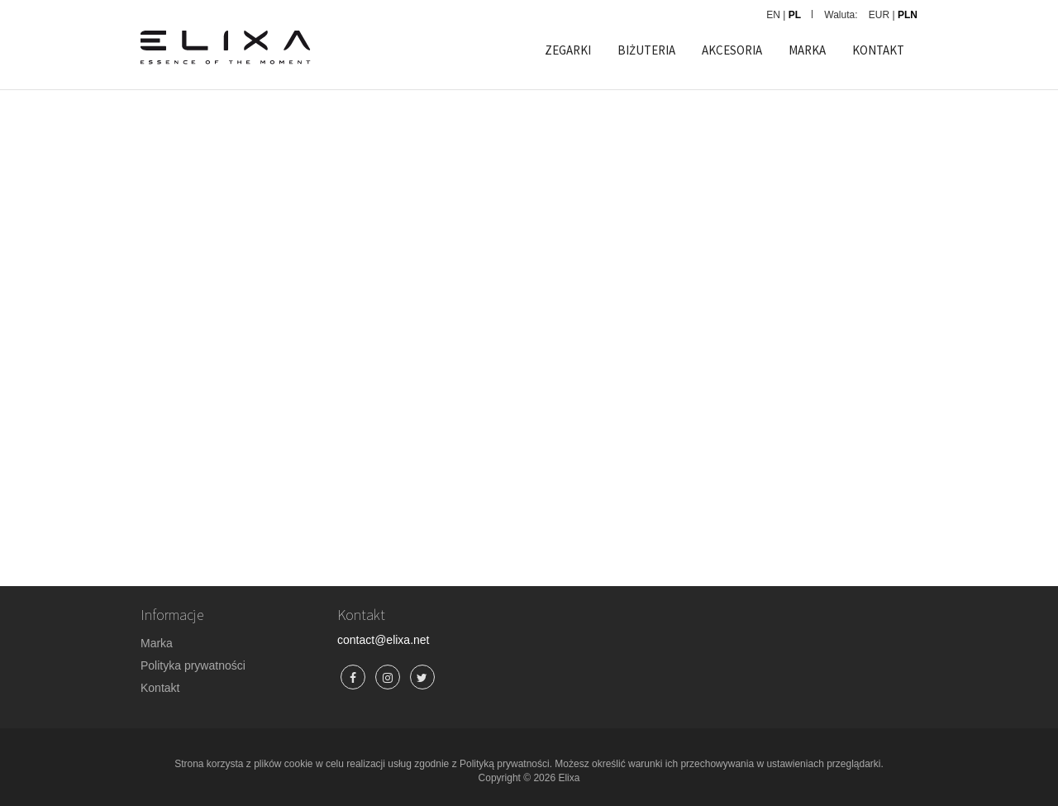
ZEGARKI (568, 50)
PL (795, 15)
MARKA (807, 50)
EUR (879, 15)
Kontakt (160, 687)
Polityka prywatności (193, 665)
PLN (907, 15)
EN (773, 15)
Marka (157, 643)
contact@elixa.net (383, 639)
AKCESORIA (732, 50)
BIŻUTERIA (646, 50)
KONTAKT (878, 50)
